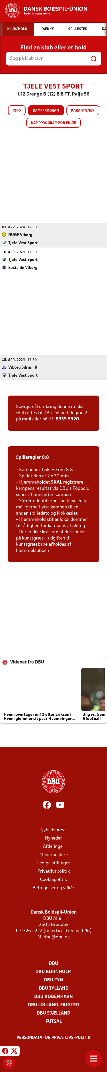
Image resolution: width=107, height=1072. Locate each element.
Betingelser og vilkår (53, 888)
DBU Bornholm (53, 971)
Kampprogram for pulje (53, 123)
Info (17, 110)
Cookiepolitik (53, 879)
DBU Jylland (53, 988)
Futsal (53, 1021)
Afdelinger (53, 846)
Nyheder (53, 838)
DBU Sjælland (53, 1013)
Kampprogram (46, 110)
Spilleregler (28, 457)
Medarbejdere (54, 854)
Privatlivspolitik (53, 871)
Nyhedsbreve (53, 830)
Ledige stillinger (53, 863)
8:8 (45, 457)
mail (26, 419)
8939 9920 (67, 419)
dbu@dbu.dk (57, 937)
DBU (53, 963)
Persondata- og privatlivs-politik (53, 1037)
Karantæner (83, 110)
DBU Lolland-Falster (53, 1005)
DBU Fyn (53, 980)
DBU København (53, 996)
